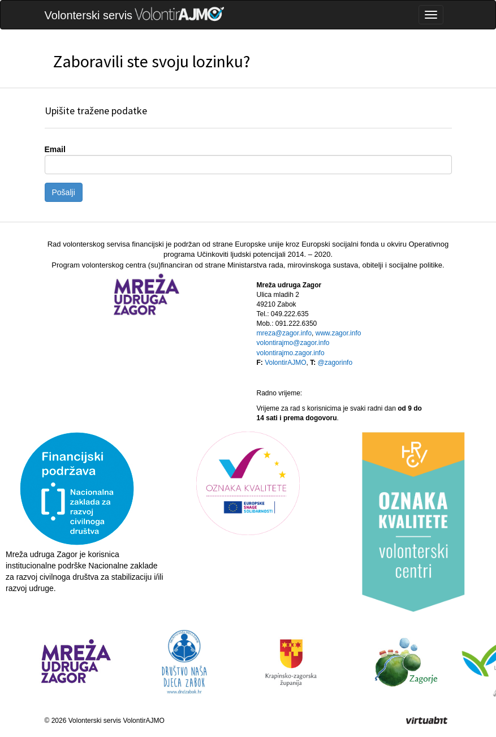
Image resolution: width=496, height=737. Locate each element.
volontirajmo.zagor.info (291, 353)
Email (55, 149)
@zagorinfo (335, 363)
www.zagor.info (338, 333)
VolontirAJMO (285, 363)
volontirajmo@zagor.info (293, 343)
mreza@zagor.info (284, 333)
